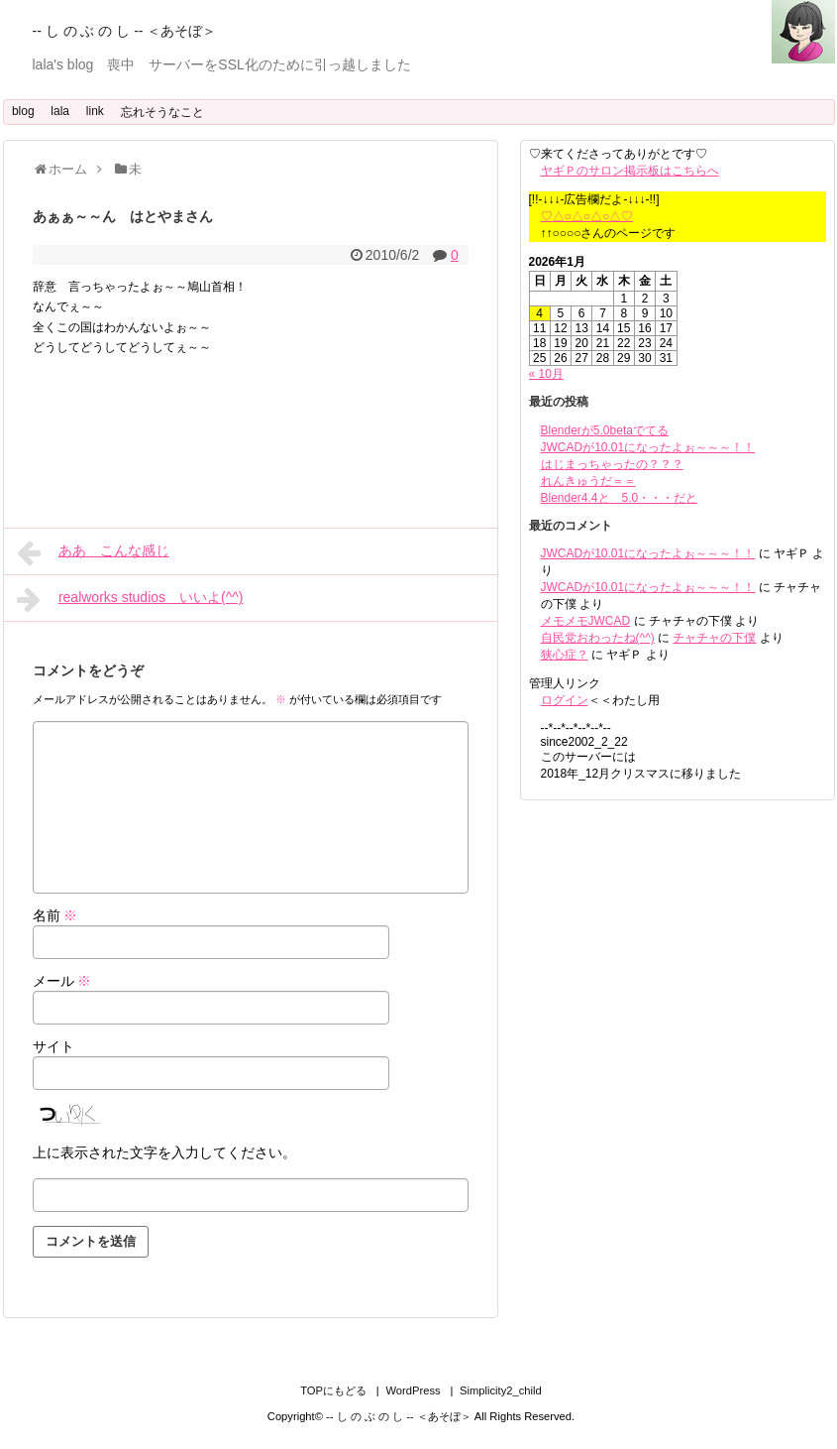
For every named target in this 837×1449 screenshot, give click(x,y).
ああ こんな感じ (93, 552)
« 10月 (546, 374)
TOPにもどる (333, 1390)
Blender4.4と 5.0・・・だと (619, 498)
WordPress (412, 1390)
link (95, 111)
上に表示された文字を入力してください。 (164, 1152)
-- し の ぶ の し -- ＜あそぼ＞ (125, 31)
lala (60, 111)
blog (23, 111)
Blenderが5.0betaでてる (605, 430)
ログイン (564, 700)
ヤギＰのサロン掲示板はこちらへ (630, 171)
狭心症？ (564, 655)
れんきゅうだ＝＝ (588, 481)
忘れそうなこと (162, 112)
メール (62, 981)
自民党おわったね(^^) (598, 638)
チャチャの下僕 (714, 638)
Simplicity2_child (501, 1390)
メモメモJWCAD (586, 621)
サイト (53, 1046)
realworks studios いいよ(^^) (130, 599)
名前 (55, 915)
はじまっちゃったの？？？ (612, 464)
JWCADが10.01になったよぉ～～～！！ (648, 447)
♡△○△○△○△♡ (587, 216)
